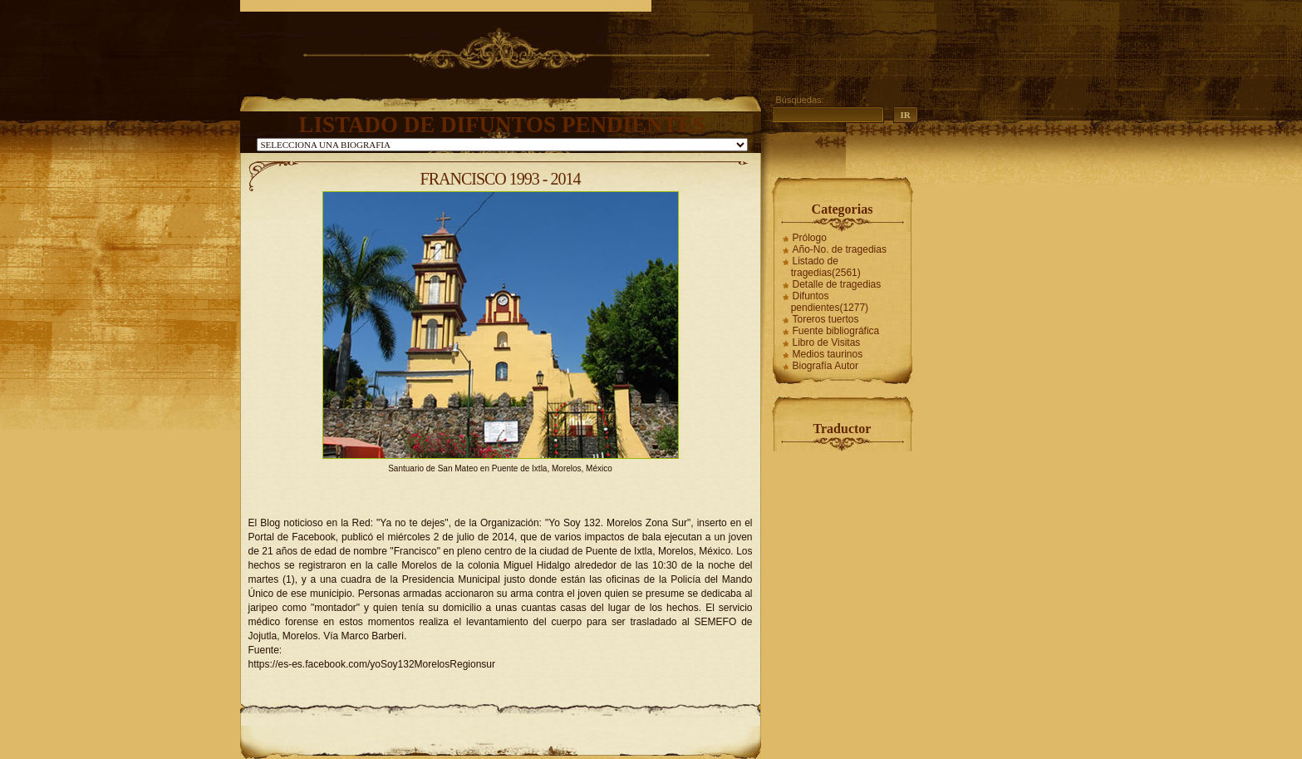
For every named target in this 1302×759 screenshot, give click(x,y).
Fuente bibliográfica (836, 331)
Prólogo (810, 238)
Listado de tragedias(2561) (826, 266)
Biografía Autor (825, 366)
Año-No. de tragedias (840, 249)
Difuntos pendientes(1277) (829, 301)
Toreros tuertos (826, 319)
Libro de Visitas (827, 342)
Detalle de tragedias (837, 284)
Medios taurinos (828, 354)
